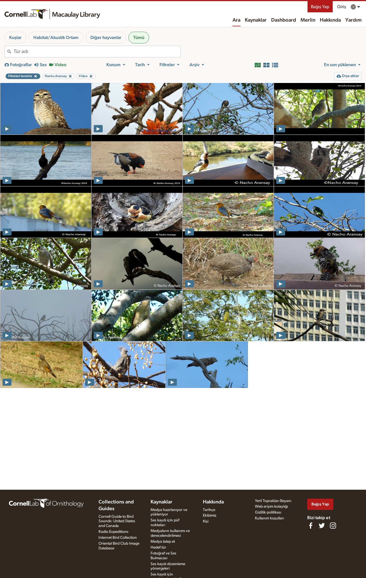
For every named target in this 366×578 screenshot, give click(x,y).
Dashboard (283, 20)
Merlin (308, 20)
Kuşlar (15, 37)
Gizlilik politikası (268, 512)
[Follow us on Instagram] (333, 525)
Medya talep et (163, 542)
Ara (236, 20)
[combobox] (97, 51)
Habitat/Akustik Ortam (56, 37)
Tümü (138, 37)
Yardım (353, 20)
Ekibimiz (209, 515)
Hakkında (330, 20)
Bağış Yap (320, 6)
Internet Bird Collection (117, 538)
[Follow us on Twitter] (321, 525)
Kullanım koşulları (269, 518)
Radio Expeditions (113, 532)
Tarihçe (209, 510)
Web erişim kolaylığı (271, 506)
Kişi (205, 521)
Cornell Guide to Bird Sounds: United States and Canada (116, 521)
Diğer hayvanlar (105, 37)
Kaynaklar (256, 20)
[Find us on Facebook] (310, 525)
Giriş (341, 6)
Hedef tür (158, 547)
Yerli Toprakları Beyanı (273, 501)
